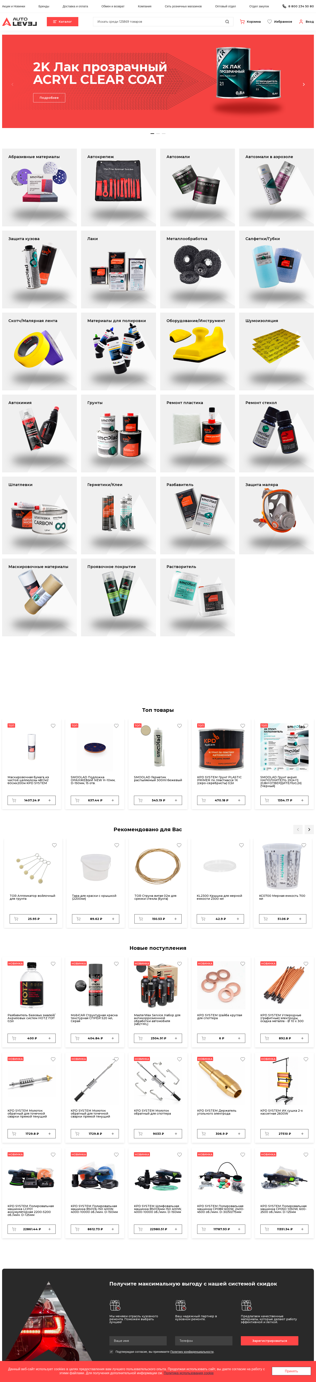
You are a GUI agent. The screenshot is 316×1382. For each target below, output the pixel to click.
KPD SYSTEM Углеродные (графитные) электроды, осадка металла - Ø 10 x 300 (282, 1018)
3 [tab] (163, 133)
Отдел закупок (259, 6)
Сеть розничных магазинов (183, 6)
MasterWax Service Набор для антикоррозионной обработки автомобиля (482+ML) (157, 1019)
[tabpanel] (158, 81)
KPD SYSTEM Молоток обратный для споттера (152, 1112)
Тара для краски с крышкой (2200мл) (94, 897)
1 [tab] (152, 133)
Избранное (283, 22)
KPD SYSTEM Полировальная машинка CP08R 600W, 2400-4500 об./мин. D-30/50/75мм (220, 1209)
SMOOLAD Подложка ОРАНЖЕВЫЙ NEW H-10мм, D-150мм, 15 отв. (93, 780)
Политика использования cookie (189, 1373)
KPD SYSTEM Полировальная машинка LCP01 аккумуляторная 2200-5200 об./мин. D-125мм (31, 1210)
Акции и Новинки (13, 6)
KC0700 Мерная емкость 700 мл (282, 897)
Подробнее (49, 98)
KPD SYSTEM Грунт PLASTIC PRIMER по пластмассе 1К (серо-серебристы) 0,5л (219, 780)
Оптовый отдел (225, 6)
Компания (144, 6)
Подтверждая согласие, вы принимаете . (165, 1351)
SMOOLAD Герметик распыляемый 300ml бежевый (158, 778)
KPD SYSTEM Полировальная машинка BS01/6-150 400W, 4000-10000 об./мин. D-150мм (94, 1209)
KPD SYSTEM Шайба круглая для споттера (219, 1016)
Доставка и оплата (75, 6)
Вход (310, 22)
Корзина (254, 22)
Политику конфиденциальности (192, 1351)
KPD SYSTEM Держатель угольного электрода (216, 1112)
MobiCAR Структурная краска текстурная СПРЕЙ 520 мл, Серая (94, 1018)
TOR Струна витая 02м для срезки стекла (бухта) (155, 897)
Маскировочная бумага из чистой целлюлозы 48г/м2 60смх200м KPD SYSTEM (28, 780)
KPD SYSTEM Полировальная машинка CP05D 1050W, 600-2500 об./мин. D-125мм (283, 1209)
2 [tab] (158, 133)
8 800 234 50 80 (301, 6)
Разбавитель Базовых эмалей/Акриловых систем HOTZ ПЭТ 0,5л (31, 1018)
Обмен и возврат (113, 6)
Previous (12, 84)
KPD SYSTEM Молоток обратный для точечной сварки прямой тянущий (27, 1113)
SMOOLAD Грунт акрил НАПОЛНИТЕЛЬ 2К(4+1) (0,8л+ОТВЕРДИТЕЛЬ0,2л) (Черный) (281, 781)
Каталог (62, 22)
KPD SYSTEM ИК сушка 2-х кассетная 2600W (281, 1112)
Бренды (44, 6)
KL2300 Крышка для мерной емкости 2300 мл (219, 897)
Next (304, 84)
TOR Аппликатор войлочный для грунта (32, 897)
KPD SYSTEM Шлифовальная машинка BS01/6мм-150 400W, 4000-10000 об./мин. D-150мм (158, 1209)
